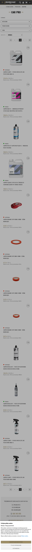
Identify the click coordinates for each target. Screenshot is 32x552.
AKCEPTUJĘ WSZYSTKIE (16, 542)
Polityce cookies (24, 536)
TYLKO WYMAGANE (16, 545)
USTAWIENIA (16, 548)
